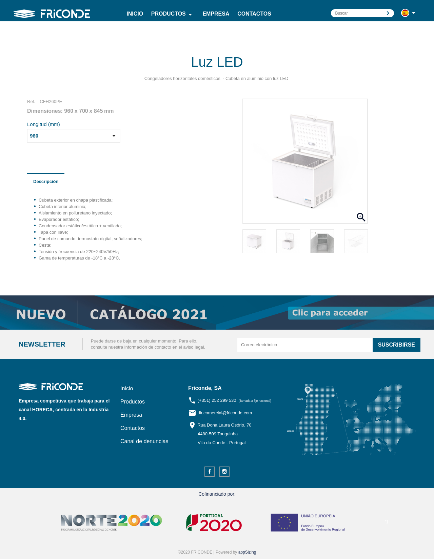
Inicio (134, 14)
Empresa (215, 14)
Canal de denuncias (144, 441)
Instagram (224, 471)
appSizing (247, 552)
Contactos (254, 14)
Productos (173, 14)
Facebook (209, 471)
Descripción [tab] (45, 181)
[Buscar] (362, 13)
